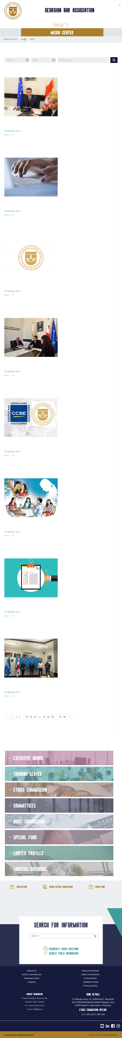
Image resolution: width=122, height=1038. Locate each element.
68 (64, 717)
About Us (31, 971)
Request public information (61, 953)
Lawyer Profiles (29, 853)
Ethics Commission (30, 789)
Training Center (28, 774)
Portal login (61, 25)
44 (48, 717)
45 (52, 717)
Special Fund (25, 837)
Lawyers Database (30, 869)
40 (31, 717)
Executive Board (28, 758)
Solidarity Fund (90, 982)
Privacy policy (90, 986)
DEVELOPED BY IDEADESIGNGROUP (19, 1035)
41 (35, 717)
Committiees (25, 805)
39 (27, 717)
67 (60, 717)
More (7, 135)
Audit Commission (29, 821)
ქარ (115, 4)
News (32, 39)
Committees (90, 978)
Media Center (10, 39)
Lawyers (32, 982)
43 (44, 717)
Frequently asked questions (61, 948)
